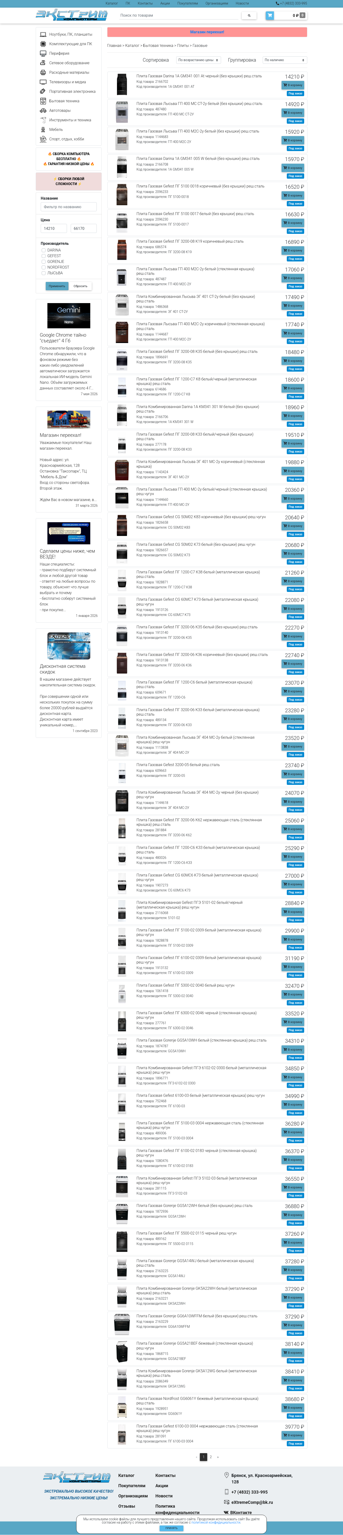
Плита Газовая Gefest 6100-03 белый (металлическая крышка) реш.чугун (200, 1095)
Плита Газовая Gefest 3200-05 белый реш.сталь (178, 765)
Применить (57, 286)
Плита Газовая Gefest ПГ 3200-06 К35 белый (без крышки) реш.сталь (197, 627)
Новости (242, 3)
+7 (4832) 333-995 (291, 3)
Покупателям (187, 3)
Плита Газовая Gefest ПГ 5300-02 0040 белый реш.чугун (185, 985)
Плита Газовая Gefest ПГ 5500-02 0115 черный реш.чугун (186, 1233)
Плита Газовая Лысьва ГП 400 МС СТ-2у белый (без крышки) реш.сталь (199, 103)
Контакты (145, 3)
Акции (165, 3)
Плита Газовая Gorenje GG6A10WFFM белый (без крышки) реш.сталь (196, 1316)
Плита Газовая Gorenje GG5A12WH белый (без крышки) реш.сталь (194, 1205)
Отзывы (126, 1506)
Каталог (112, 3)
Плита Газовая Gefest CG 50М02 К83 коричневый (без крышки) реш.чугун (201, 517)
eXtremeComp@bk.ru (252, 1502)
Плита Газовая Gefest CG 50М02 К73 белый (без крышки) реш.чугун (195, 544)
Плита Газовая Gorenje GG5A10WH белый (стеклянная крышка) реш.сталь (201, 1040)
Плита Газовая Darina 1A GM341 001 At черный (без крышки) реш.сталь (199, 76)
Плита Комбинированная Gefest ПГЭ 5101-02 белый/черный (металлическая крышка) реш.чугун (189, 904)
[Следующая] (218, 1457)
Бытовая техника (158, 45)
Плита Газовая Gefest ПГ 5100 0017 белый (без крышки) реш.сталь (195, 214)
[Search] (178, 16)
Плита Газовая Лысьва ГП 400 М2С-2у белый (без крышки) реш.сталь (197, 131)
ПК (128, 3)
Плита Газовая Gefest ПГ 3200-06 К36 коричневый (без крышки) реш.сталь (202, 654)
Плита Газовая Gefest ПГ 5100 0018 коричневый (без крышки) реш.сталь (200, 186)
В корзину (292, 85)
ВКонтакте (241, 1512)
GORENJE (55, 261)
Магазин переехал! (207, 32)
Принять (172, 1528)
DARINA (54, 250)
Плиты (183, 45)
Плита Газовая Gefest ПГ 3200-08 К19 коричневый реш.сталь (190, 241)
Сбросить (80, 286)
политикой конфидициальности (216, 1522)
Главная (114, 45)
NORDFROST (58, 267)
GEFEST (54, 256)
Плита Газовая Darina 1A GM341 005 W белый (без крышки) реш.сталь (198, 158)
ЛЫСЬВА (55, 273)
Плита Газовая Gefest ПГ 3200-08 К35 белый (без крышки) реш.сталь (197, 351)
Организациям (217, 3)
